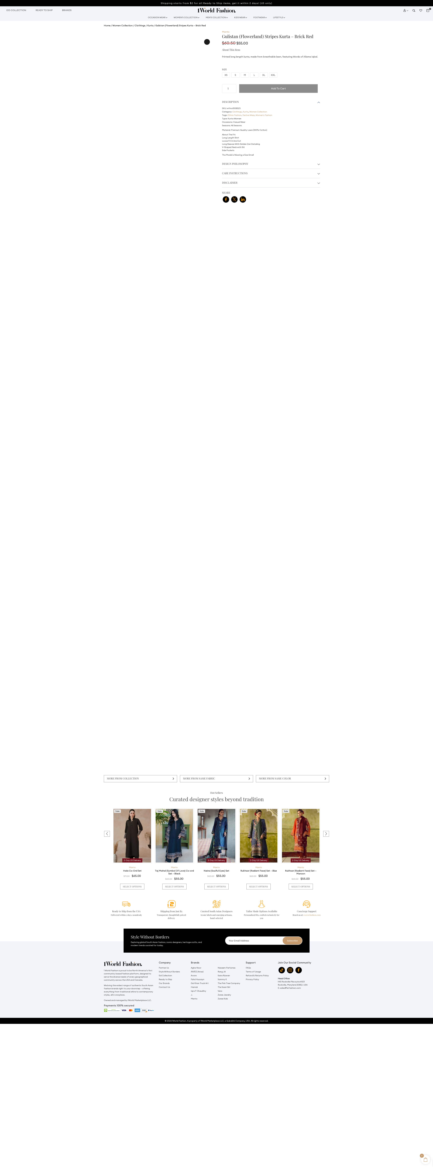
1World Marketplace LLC (212, 1012)
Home (107, 25)
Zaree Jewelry (224, 986)
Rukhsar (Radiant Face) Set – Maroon (300, 871)
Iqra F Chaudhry (198, 982)
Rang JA (222, 963)
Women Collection (122, 25)
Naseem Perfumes (226, 959)
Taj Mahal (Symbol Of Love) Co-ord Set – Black (174, 871)
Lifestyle (281, 17)
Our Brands (164, 975)
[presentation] (107, 830)
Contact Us (164, 978)
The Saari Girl (224, 978)
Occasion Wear (153, 17)
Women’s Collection (184, 17)
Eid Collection (16, 10)
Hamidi (194, 978)
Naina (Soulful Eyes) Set (216, 869)
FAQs (248, 959)
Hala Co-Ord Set (132, 869)
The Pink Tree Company (229, 975)
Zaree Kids (223, 990)
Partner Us (164, 959)
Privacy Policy (252, 971)
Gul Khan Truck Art (200, 975)
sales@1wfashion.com (290, 979)
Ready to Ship (44, 10)
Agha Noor (196, 959)
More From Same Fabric (198, 777)
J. (192, 986)
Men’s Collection (215, 17)
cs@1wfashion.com (312, 906)
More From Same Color (274, 777)
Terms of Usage (253, 963)
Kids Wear (240, 17)
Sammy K (222, 971)
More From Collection (121, 777)
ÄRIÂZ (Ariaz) (197, 963)
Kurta (149, 25)
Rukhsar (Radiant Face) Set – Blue (258, 869)
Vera (220, 982)
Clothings (139, 25)
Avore (194, 967)
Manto (132, 866)
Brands (67, 10)
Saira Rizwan (224, 967)
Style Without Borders (169, 963)
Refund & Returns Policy (257, 967)
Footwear (261, 17)
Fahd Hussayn (197, 971)
